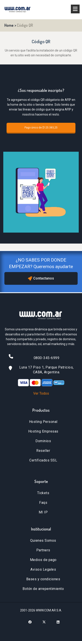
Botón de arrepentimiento (43, 589)
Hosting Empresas (43, 431)
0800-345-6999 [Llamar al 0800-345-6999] (46, 358)
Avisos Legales (43, 569)
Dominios (43, 441)
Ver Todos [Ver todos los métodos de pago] (41, 393)
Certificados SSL (43, 460)
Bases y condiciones (43, 579)
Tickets (43, 493)
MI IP (43, 512)
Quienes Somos (43, 540)
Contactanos (41, 278)
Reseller (43, 451)
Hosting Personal (43, 422)
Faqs (43, 502)
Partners (43, 550)
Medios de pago (43, 560)
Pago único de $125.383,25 (41, 127)
